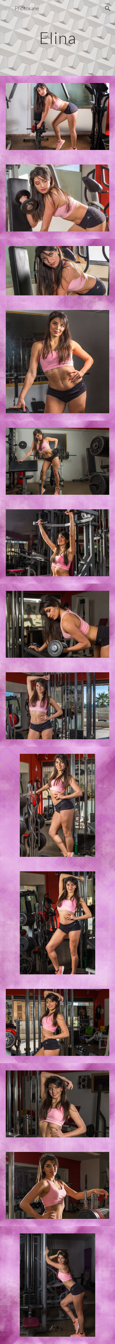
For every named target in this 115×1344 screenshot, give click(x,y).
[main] (57, 37)
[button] (7, 8)
